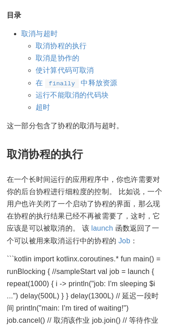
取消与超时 (39, 33)
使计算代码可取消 (65, 70)
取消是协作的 (57, 58)
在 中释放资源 (76, 83)
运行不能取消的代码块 (72, 95)
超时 (43, 107)
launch (102, 228)
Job (124, 241)
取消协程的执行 (61, 46)
